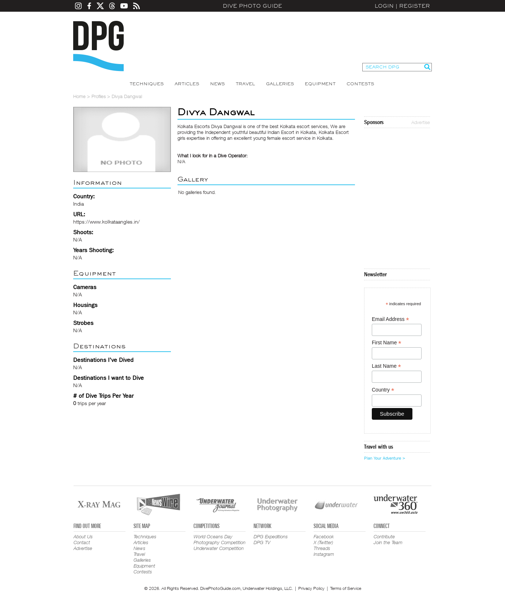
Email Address (390, 319)
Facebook (324, 536)
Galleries (280, 83)
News (217, 83)
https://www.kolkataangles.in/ (106, 221)
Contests (360, 83)
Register (414, 6)
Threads (322, 548)
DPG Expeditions (271, 536)
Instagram (324, 554)
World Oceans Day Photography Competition (220, 539)
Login (384, 6)
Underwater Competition (219, 548)
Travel (245, 83)
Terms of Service (345, 588)
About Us (83, 536)
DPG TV (262, 542)
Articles (187, 83)
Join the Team (388, 542)
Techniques (147, 83)
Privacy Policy (311, 588)
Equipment (320, 83)
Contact (82, 542)
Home (79, 96)
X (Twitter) (323, 542)
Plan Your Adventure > (384, 458)
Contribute (384, 536)
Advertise (420, 122)
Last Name (386, 366)
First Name (386, 342)
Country (383, 389)
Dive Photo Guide (252, 6)
